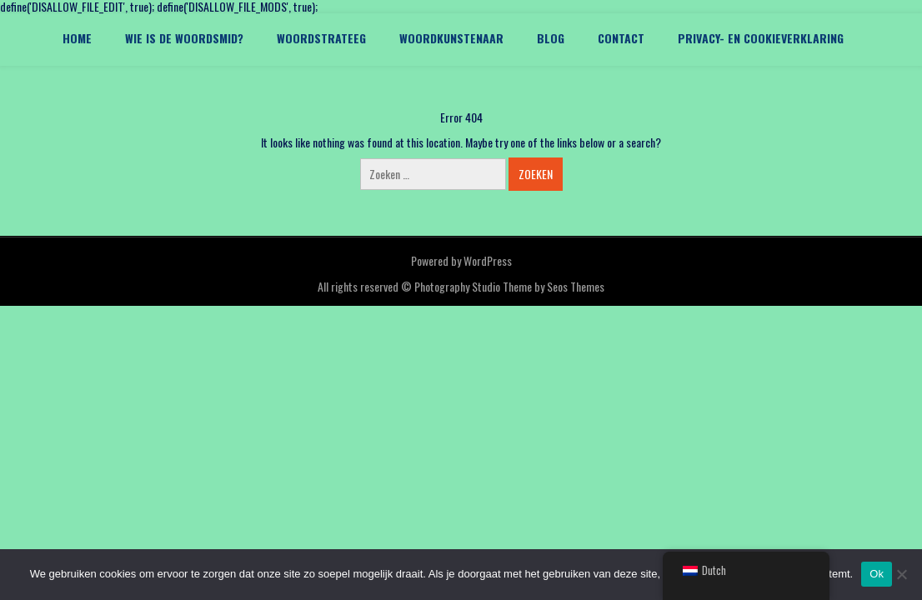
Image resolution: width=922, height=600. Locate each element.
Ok (876, 574)
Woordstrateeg (321, 38)
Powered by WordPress (461, 260)
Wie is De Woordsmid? (184, 38)
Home (77, 38)
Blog (550, 38)
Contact (621, 38)
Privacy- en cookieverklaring (761, 38)
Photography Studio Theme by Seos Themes (509, 286)
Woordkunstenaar (451, 38)
